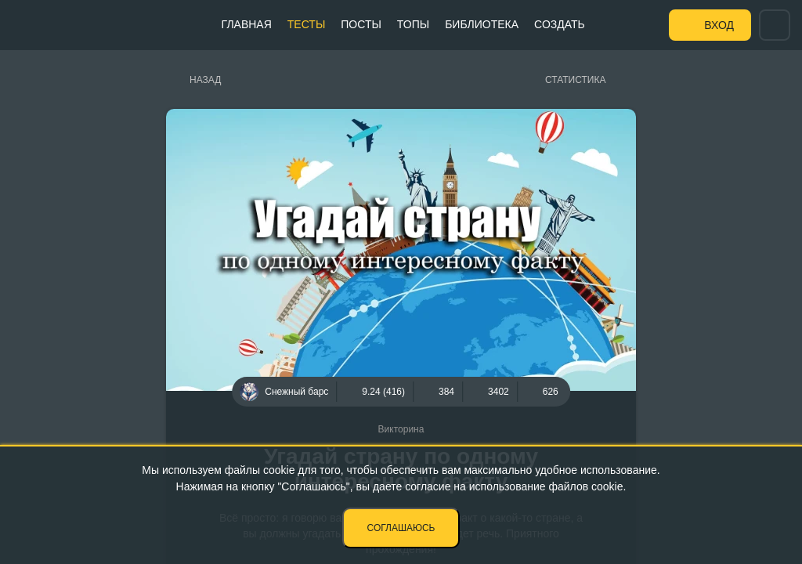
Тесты (306, 24)
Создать (559, 24)
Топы (413, 24)
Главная (247, 24)
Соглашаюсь (401, 527)
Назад (205, 79)
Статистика (575, 79)
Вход (719, 25)
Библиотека (481, 24)
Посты (361, 24)
